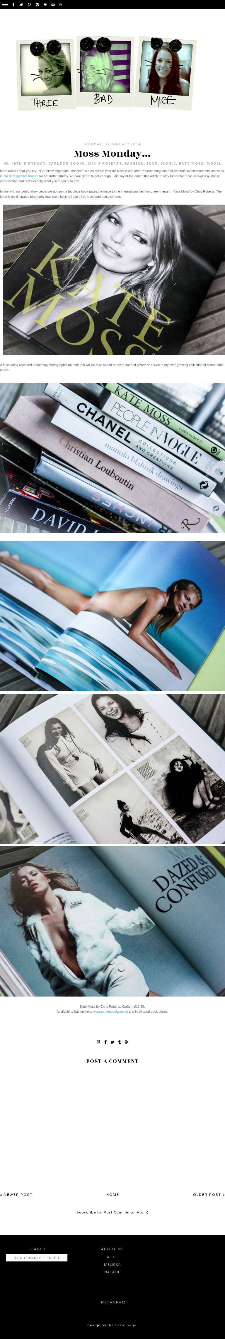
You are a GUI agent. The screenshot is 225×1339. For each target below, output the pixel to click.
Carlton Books (67, 163)
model (214, 163)
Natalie (112, 1272)
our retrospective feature (21, 176)
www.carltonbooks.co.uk (110, 1011)
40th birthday (28, 163)
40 (6, 163)
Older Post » (209, 1195)
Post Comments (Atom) (126, 1212)
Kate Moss (191, 163)
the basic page (122, 1325)
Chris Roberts (105, 163)
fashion (134, 163)
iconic (168, 163)
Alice (112, 1257)
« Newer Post (16, 1195)
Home (112, 1195)
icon (152, 163)
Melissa (112, 1265)
